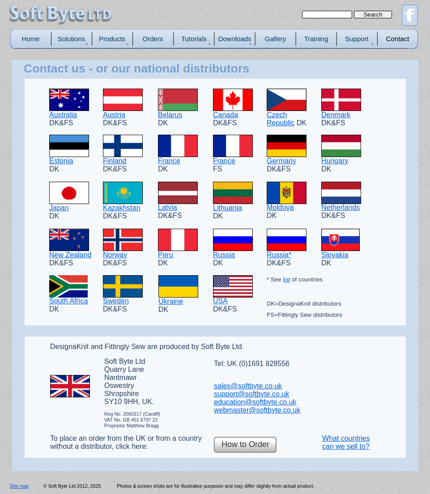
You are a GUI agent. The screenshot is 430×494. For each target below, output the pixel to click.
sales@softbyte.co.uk (248, 386)
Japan (59, 208)
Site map (19, 486)
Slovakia (334, 255)
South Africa (68, 301)
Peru (165, 255)
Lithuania (227, 208)
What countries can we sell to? (346, 442)
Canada (225, 115)
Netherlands (340, 207)
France (169, 161)
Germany (281, 161)
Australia (63, 115)
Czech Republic (280, 119)
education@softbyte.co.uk (255, 402)
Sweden (116, 301)
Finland (114, 161)
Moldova (280, 207)
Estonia (61, 161)
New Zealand (70, 255)
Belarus (170, 115)
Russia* (279, 255)
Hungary (334, 161)
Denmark (335, 115)
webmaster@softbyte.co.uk (257, 410)
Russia (224, 255)
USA (220, 301)
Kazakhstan (121, 208)
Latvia (167, 207)
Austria (114, 115)
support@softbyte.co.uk (251, 394)
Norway (115, 255)
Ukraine (170, 301)
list (286, 279)
